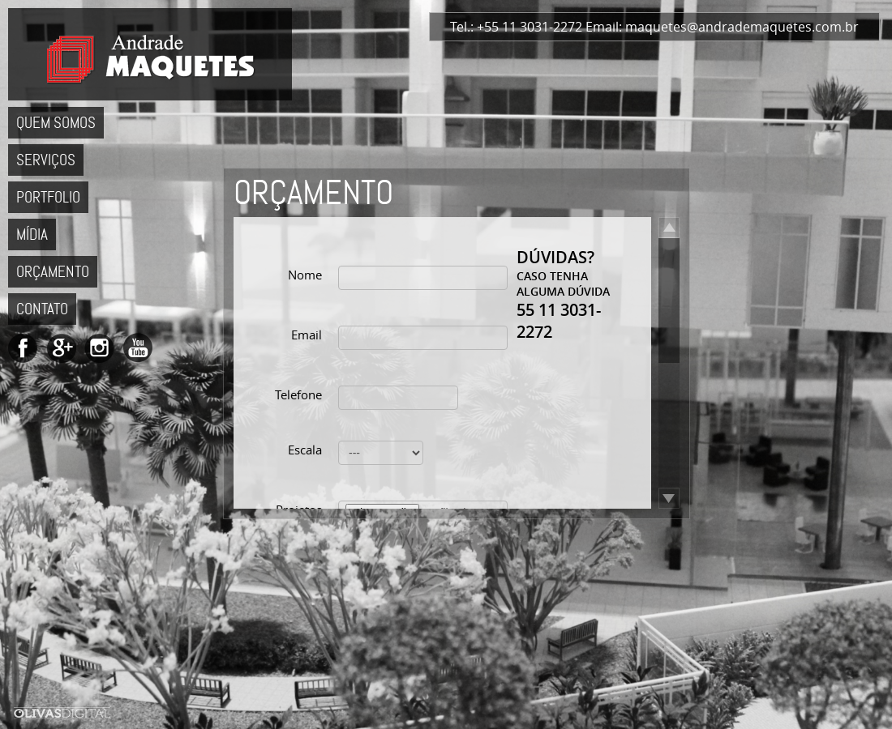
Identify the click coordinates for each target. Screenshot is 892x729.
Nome (305, 274)
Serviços (45, 160)
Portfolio (48, 197)
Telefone (298, 394)
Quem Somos (56, 123)
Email (306, 334)
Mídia (32, 234)
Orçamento (52, 272)
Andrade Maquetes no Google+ (61, 348)
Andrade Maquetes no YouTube (137, 348)
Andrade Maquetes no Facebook (23, 348)
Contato (42, 309)
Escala (305, 449)
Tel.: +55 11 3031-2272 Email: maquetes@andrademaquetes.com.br (654, 27)
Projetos (299, 509)
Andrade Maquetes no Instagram (99, 348)
